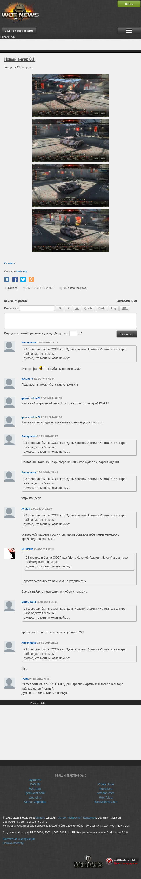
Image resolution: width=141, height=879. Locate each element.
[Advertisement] (70, 44)
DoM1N (35, 784)
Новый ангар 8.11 (19, 59)
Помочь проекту (13, 843)
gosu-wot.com (35, 793)
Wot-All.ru (106, 797)
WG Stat (35, 788)
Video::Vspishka (35, 802)
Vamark (40, 817)
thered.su (105, 788)
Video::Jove (106, 784)
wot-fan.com (105, 793)
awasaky (22, 271)
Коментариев (74, 288)
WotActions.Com (105, 802)
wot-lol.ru (35, 797)
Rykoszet (35, 780)
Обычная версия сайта (19, 30)
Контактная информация (19, 839)
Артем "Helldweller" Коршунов (77, 817)
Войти (129, 4)
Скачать (9, 263)
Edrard (13, 288)
